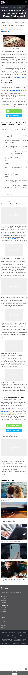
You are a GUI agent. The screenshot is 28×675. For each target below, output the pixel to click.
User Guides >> (3, 623)
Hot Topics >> (3, 615)
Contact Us (20, 633)
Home (3, 7)
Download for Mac (14, 110)
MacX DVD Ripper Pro (5, 598)
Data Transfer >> (4, 611)
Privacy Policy (10, 632)
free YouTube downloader (20, 77)
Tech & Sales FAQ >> (5, 621)
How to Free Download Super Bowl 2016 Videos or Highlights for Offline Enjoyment (13, 520)
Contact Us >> (3, 625)
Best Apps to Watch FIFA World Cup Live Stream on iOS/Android (13, 580)
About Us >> (3, 619)
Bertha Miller (5, 29)
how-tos (7, 7)
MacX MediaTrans (4, 602)
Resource (12, 633)
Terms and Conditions (18, 632)
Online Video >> (4, 613)
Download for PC (15, 115)
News (16, 633)
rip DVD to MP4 (4, 413)
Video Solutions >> (4, 609)
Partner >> (3, 627)
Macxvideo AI (3, 600)
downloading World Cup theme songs (14, 238)
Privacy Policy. (24, 672)
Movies (11, 7)
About (6, 632)
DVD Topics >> (3, 607)
